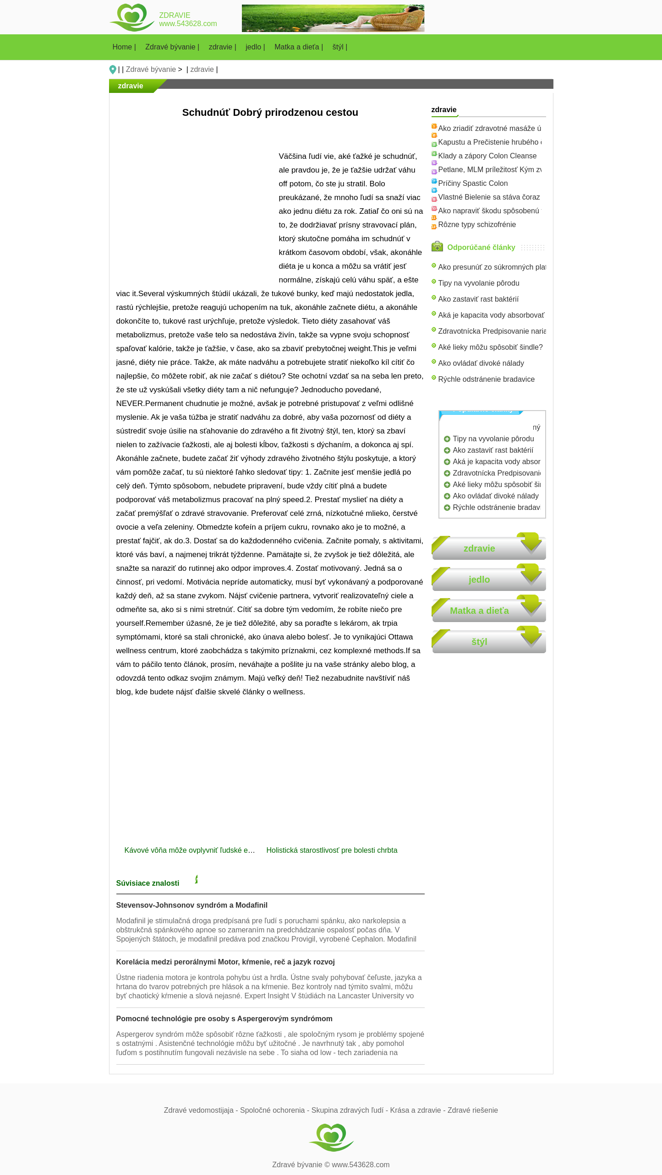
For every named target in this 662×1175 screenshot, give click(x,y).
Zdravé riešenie (473, 1110)
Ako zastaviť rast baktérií (478, 299)
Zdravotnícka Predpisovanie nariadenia (502, 331)
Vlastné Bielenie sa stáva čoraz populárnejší (510, 197)
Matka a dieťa (479, 611)
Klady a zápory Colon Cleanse (487, 156)
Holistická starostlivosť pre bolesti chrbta (333, 850)
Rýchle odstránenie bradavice (486, 379)
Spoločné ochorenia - (276, 1110)
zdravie (202, 69)
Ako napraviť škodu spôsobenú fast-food (504, 211)
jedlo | (256, 47)
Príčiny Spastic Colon (473, 183)
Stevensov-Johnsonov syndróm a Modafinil (192, 905)
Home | (125, 47)
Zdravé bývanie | (173, 47)
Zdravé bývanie (151, 69)
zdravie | (224, 47)
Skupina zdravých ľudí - (351, 1110)
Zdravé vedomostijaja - (202, 1110)
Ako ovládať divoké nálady (481, 363)
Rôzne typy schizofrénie (477, 224)
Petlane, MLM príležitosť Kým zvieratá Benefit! (513, 169)
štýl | (340, 47)
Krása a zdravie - (419, 1110)
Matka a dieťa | (299, 47)
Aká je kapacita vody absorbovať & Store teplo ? (516, 315)
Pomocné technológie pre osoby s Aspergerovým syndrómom (224, 1019)
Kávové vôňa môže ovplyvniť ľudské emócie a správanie (217, 850)
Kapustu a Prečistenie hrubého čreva (498, 142)
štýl (479, 642)
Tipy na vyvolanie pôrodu (479, 283)
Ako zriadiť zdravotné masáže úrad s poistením (514, 128)
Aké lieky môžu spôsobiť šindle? (490, 347)
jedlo (479, 579)
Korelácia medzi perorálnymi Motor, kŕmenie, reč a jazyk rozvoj (225, 962)
